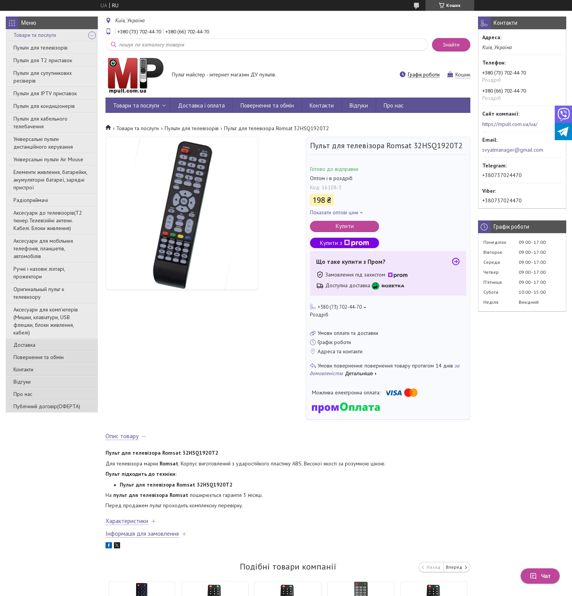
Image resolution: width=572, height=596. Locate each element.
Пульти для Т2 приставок (42, 60)
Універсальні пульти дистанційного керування (43, 143)
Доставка (24, 344)
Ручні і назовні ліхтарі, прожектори (39, 272)
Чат (540, 576)
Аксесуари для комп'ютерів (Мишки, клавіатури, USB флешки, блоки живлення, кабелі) (45, 321)
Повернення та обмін (38, 357)
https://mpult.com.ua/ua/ (509, 124)
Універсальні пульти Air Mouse (48, 159)
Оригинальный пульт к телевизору (38, 293)
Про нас (22, 394)
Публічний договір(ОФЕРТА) (46, 406)
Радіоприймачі (30, 200)
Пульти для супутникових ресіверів (42, 77)
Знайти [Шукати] (451, 45)
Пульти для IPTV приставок (45, 93)
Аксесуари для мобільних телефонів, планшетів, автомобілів (43, 248)
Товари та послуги (34, 34)
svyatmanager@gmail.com (512, 149)
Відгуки (22, 381)
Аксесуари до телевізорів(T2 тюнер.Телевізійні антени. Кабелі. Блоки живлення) (47, 220)
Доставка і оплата (201, 105)
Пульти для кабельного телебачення (40, 122)
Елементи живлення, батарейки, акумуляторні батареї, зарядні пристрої (50, 180)
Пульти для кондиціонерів (44, 106)
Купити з (344, 243)
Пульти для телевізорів (40, 47)
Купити (345, 226)
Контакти (23, 369)
